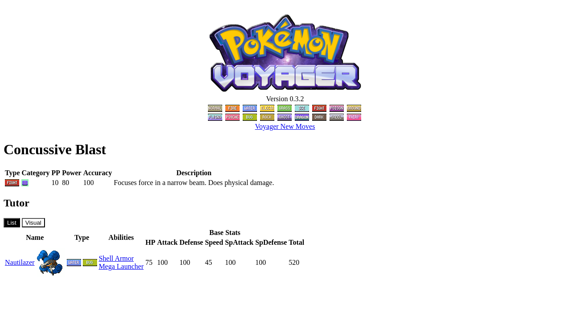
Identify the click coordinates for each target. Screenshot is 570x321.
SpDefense (271, 242)
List (11, 222)
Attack (167, 242)
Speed (214, 242)
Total (296, 242)
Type (81, 237)
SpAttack (239, 242)
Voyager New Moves (285, 126)
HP (150, 242)
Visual (33, 222)
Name (35, 237)
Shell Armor (116, 258)
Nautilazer (20, 262)
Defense (191, 242)
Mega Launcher (121, 266)
